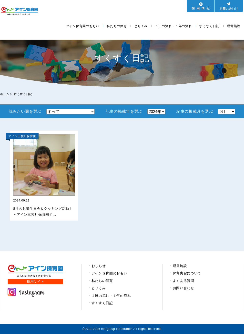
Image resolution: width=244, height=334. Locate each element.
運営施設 (233, 26)
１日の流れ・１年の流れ (173, 26)
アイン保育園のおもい (82, 26)
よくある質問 (183, 281)
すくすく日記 (209, 26)
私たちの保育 (117, 26)
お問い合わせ (183, 288)
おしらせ (99, 266)
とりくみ (141, 26)
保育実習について (187, 273)
